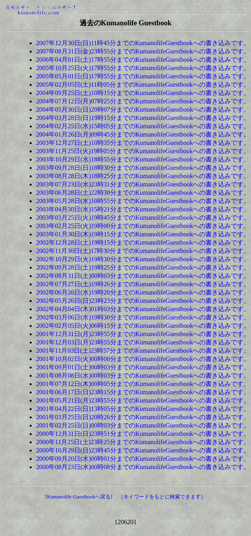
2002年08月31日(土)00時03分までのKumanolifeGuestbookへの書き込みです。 (143, 275)
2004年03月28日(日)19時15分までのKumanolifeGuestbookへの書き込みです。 (143, 117)
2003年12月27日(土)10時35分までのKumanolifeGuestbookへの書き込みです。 (143, 142)
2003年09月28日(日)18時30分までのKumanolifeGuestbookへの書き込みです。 (143, 167)
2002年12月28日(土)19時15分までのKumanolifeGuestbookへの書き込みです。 (143, 242)
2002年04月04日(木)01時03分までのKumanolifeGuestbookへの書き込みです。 (143, 309)
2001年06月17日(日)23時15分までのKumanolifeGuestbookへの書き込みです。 (143, 392)
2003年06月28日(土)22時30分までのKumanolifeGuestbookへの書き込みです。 (143, 192)
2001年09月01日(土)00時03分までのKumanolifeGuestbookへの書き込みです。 (143, 367)
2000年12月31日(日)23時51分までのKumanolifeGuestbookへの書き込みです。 (143, 433)
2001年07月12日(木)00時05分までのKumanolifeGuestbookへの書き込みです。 (143, 383)
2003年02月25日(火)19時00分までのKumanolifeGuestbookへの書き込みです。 (143, 225)
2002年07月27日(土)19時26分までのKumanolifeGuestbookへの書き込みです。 (143, 284)
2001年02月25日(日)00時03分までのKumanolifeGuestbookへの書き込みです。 (143, 425)
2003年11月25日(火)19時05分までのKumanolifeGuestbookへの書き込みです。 (143, 151)
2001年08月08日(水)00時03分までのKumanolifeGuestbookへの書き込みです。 (143, 375)
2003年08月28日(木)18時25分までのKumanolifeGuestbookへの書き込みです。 (143, 176)
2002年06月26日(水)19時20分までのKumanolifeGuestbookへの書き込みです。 (143, 292)
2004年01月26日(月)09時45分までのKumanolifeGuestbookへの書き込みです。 (143, 134)
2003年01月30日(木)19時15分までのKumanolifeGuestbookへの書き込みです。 (143, 234)
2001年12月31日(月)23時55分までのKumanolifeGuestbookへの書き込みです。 (143, 334)
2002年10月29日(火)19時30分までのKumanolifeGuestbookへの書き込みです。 (143, 259)
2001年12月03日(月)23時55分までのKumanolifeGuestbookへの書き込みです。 (143, 342)
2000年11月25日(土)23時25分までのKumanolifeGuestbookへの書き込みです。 (143, 442)
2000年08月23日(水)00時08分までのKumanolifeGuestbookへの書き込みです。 (143, 467)
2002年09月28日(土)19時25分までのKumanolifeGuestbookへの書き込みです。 (143, 267)
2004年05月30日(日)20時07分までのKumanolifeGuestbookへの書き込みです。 (143, 109)
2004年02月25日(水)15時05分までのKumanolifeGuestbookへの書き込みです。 (143, 126)
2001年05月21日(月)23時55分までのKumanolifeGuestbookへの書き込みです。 (143, 400)
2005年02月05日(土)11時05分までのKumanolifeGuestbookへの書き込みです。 (143, 84)
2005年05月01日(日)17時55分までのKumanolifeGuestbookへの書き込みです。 (143, 76)
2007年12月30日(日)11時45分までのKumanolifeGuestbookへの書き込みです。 (143, 43)
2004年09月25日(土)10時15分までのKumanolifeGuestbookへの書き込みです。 (143, 92)
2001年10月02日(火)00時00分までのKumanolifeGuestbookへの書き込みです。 (143, 358)
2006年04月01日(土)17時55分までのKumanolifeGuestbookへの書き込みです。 (143, 59)
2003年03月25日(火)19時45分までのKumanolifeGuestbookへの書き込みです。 (143, 217)
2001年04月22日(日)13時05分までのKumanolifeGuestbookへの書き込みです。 (143, 408)
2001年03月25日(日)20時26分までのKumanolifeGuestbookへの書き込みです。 (143, 417)
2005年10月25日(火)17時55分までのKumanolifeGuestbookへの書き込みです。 (143, 68)
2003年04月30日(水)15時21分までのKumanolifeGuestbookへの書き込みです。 (143, 209)
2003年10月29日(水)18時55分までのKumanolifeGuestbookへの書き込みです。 (143, 159)
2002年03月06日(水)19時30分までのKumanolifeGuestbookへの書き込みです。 (143, 317)
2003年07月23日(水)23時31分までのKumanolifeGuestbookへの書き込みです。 (143, 184)
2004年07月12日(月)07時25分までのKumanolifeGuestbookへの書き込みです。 (143, 101)
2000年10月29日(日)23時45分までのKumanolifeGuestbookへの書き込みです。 (143, 450)
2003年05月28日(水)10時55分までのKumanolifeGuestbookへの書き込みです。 (143, 201)
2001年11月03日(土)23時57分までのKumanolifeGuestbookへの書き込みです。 (143, 350)
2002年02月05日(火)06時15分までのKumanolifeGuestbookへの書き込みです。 (143, 325)
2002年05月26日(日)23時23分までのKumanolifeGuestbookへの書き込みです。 (143, 300)
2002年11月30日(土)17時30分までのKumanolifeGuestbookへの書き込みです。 (143, 250)
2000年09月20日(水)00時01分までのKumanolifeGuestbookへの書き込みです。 (143, 458)
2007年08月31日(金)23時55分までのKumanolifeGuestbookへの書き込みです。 (143, 51)
